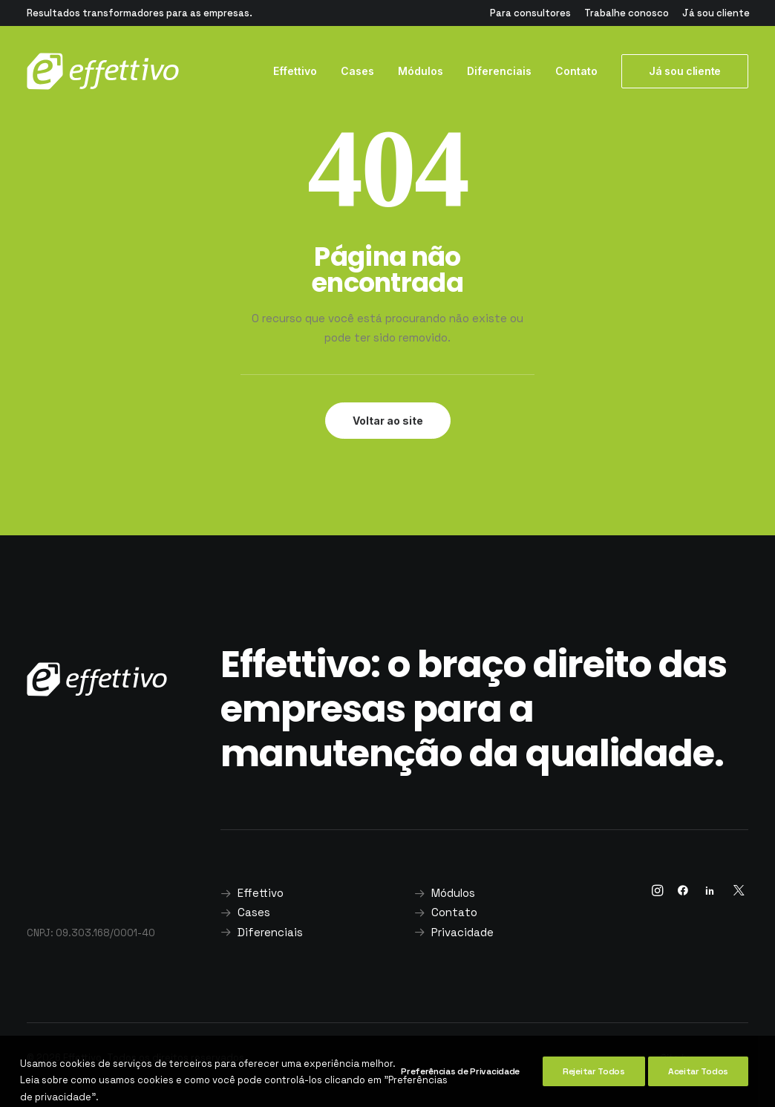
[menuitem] (530, 13)
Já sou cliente (716, 13)
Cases (357, 71)
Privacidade (462, 932)
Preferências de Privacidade (460, 1092)
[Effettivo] (103, 71)
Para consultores (530, 13)
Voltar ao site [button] (388, 420)
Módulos (420, 71)
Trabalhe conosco (626, 13)
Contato (576, 71)
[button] (657, 892)
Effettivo (295, 71)
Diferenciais (499, 71)
